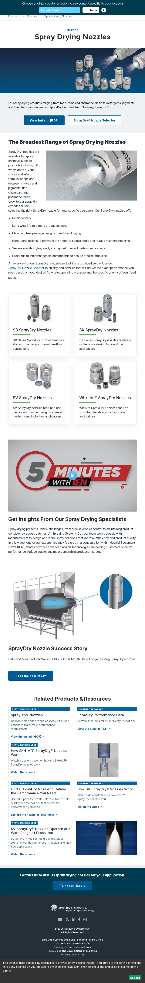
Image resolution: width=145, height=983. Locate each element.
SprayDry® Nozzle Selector (94, 120)
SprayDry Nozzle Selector (26, 268)
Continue (90, 10)
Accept (135, 977)
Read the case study (31, 675)
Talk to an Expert (72, 885)
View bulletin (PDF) (44, 120)
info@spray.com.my (72, 954)
